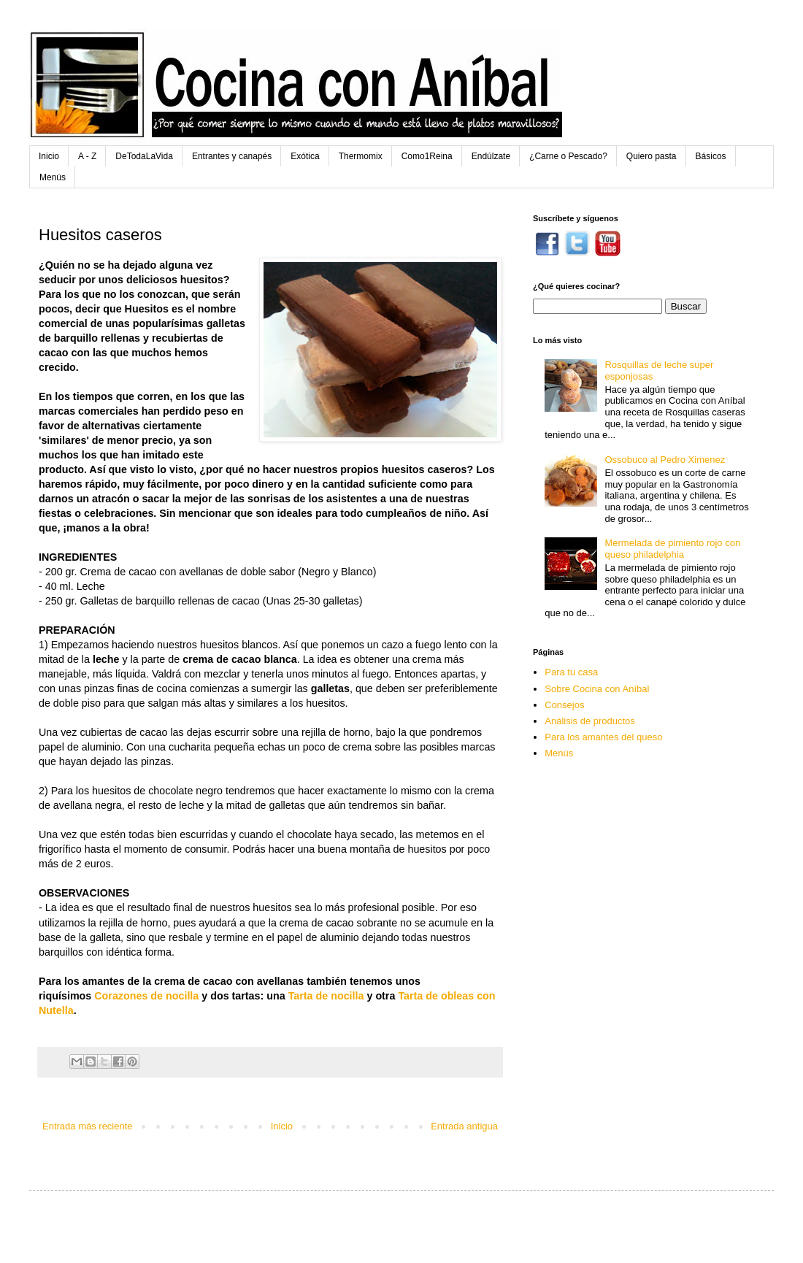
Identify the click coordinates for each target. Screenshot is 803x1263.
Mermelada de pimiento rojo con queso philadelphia (672, 548)
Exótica (305, 156)
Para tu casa (571, 672)
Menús (52, 177)
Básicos (711, 156)
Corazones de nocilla (146, 996)
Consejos (564, 704)
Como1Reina (427, 156)
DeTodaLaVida (144, 156)
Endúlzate (491, 156)
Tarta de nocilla (326, 996)
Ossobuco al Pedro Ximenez (664, 459)
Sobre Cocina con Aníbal (597, 688)
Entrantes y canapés (232, 156)
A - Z (87, 156)
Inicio (49, 156)
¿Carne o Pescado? (568, 156)
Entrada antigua (464, 1126)
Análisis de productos (590, 720)
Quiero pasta (651, 156)
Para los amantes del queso (603, 737)
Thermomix (361, 156)
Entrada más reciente (87, 1126)
